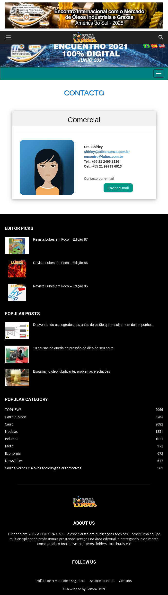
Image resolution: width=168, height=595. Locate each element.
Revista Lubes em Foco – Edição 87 (60, 239)
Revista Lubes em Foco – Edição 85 (60, 286)
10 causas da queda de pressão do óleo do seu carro (73, 348)
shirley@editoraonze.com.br (107, 152)
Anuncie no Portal (102, 581)
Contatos (125, 581)
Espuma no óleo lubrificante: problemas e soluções (71, 371)
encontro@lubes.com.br (103, 157)
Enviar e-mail (118, 188)
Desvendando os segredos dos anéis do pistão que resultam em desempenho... (93, 325)
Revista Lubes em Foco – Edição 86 (60, 263)
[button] (8, 37)
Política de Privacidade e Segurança (60, 581)
